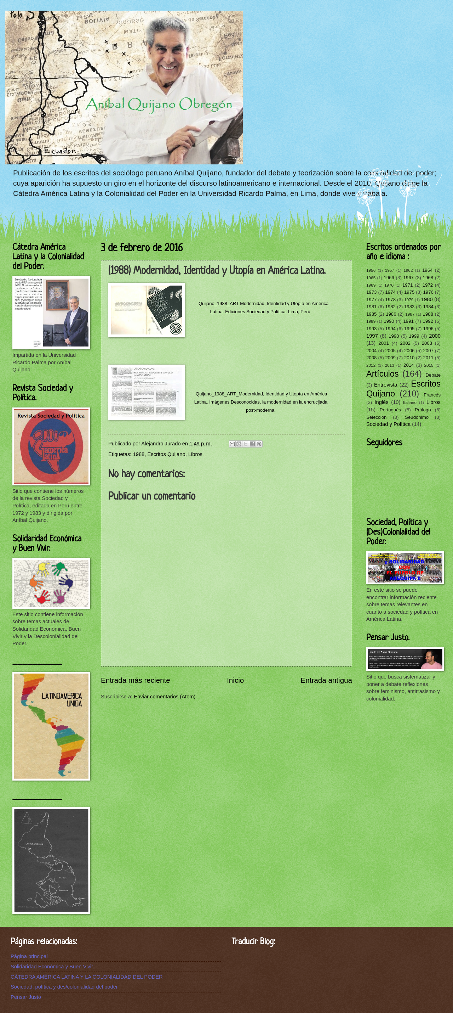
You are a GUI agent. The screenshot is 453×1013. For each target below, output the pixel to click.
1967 (408, 277)
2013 (389, 365)
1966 (389, 277)
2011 (428, 357)
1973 (371, 292)
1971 (407, 285)
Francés (432, 395)
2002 (405, 343)
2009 (390, 357)
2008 (371, 357)
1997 (372, 336)
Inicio (235, 680)
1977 (371, 299)
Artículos (382, 373)
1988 (139, 454)
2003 (427, 343)
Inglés (381, 402)
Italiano (410, 402)
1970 (389, 285)
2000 (435, 336)
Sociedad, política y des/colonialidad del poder (64, 987)
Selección (376, 417)
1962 (408, 270)
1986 (391, 314)
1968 (428, 277)
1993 (371, 328)
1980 (427, 299)
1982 (390, 306)
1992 (428, 321)
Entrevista (385, 385)
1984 (428, 306)
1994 (390, 328)
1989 (370, 321)
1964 (427, 270)
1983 (409, 306)
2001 (383, 343)
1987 (409, 314)
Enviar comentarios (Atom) (164, 696)
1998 (394, 336)
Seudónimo (417, 417)
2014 (408, 365)
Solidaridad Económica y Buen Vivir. (52, 966)
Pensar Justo (26, 997)
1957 (389, 270)
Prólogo (423, 409)
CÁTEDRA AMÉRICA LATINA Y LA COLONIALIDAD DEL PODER (87, 977)
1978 (390, 299)
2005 (390, 350)
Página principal (29, 956)
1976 (428, 292)
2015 (428, 365)
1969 (370, 285)
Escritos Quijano (166, 454)
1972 (428, 285)
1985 (371, 314)
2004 (371, 350)
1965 (370, 277)
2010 (409, 357)
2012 (370, 365)
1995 (409, 328)
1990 (389, 321)
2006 (409, 350)
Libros (195, 454)
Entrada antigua (326, 680)
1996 (428, 328)
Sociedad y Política (388, 424)
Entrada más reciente (135, 680)
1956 (370, 270)
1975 (409, 292)
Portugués (390, 409)
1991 (408, 321)
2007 (428, 350)
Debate (433, 375)
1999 (414, 336)
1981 (371, 306)
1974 (390, 292)
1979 (408, 299)
